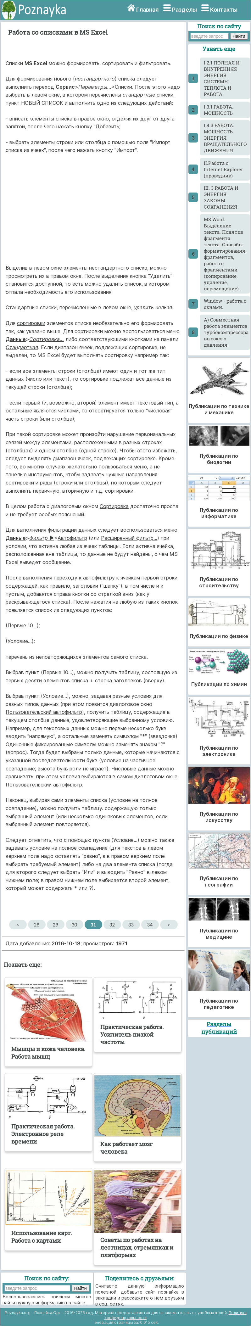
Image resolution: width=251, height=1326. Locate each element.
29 (55, 924)
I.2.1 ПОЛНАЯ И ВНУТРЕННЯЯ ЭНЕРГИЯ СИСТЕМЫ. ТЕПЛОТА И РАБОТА (222, 78)
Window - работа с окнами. (225, 304)
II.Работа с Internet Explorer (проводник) (223, 169)
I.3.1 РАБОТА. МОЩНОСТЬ (218, 110)
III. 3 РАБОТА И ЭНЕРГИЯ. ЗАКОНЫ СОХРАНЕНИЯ (221, 197)
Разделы (184, 9)
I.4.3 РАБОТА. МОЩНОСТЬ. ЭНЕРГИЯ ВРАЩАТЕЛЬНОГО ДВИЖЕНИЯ (225, 138)
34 (150, 924)
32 (112, 924)
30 (74, 924)
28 (36, 924)
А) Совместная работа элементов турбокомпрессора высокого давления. (226, 332)
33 (131, 924)
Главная (147, 9)
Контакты (223, 9)
